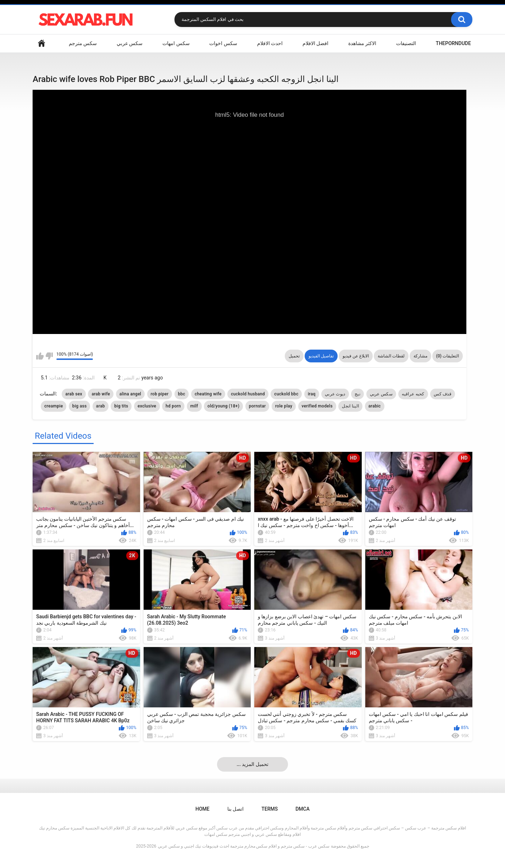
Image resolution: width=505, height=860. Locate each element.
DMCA (302, 809)
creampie (53, 406)
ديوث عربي (335, 393)
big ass (79, 406)
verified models (317, 406)
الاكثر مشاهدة (362, 43)
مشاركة (420, 356)
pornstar (257, 406)
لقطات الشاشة (391, 356)
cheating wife (208, 393)
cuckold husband (248, 393)
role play (283, 406)
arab (100, 406)
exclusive (147, 406)
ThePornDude (453, 43)
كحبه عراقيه (413, 393)
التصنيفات (406, 43)
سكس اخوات (223, 43)
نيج (357, 393)
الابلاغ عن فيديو (356, 356)
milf (194, 406)
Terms (269, 809)
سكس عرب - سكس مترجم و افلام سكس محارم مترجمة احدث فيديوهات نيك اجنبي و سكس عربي (243, 846)
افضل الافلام (315, 43)
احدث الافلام (270, 43)
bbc (181, 393)
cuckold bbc (286, 393)
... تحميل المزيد (252, 764)
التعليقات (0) (447, 356)
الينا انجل (350, 406)
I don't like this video (49, 356)
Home (41, 43)
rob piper (160, 393)
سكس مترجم (83, 43)
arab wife (100, 393)
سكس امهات (175, 43)
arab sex (73, 393)
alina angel (130, 393)
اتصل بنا (235, 809)
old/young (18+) (223, 406)
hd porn (173, 406)
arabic (374, 406)
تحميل (294, 356)
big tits (121, 406)
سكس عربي (130, 43)
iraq (312, 393)
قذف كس (442, 393)
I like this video (40, 356)
